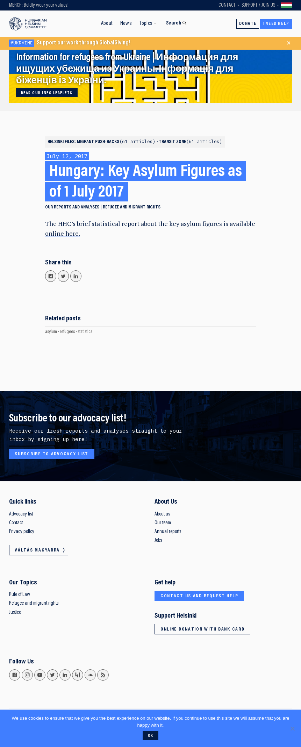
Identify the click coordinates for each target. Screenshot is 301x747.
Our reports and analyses (72, 207)
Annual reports (168, 531)
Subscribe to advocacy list (51, 454)
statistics (85, 331)
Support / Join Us (258, 5)
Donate (248, 24)
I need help (276, 24)
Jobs (158, 540)
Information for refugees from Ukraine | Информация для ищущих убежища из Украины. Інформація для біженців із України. (127, 69)
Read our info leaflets (46, 93)
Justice (15, 612)
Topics (145, 23)
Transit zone (190, 142)
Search (173, 23)
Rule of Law (19, 594)
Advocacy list (21, 514)
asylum (51, 331)
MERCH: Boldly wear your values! (39, 5)
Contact (227, 5)
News (126, 23)
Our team (163, 523)
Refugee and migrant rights (131, 207)
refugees (67, 331)
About (107, 23)
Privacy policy (21, 531)
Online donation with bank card (202, 629)
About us (162, 514)
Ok (150, 736)
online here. (62, 233)
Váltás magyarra (286, 5)
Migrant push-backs (117, 142)
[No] (292, 728)
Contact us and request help (199, 596)
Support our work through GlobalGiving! (69, 43)
